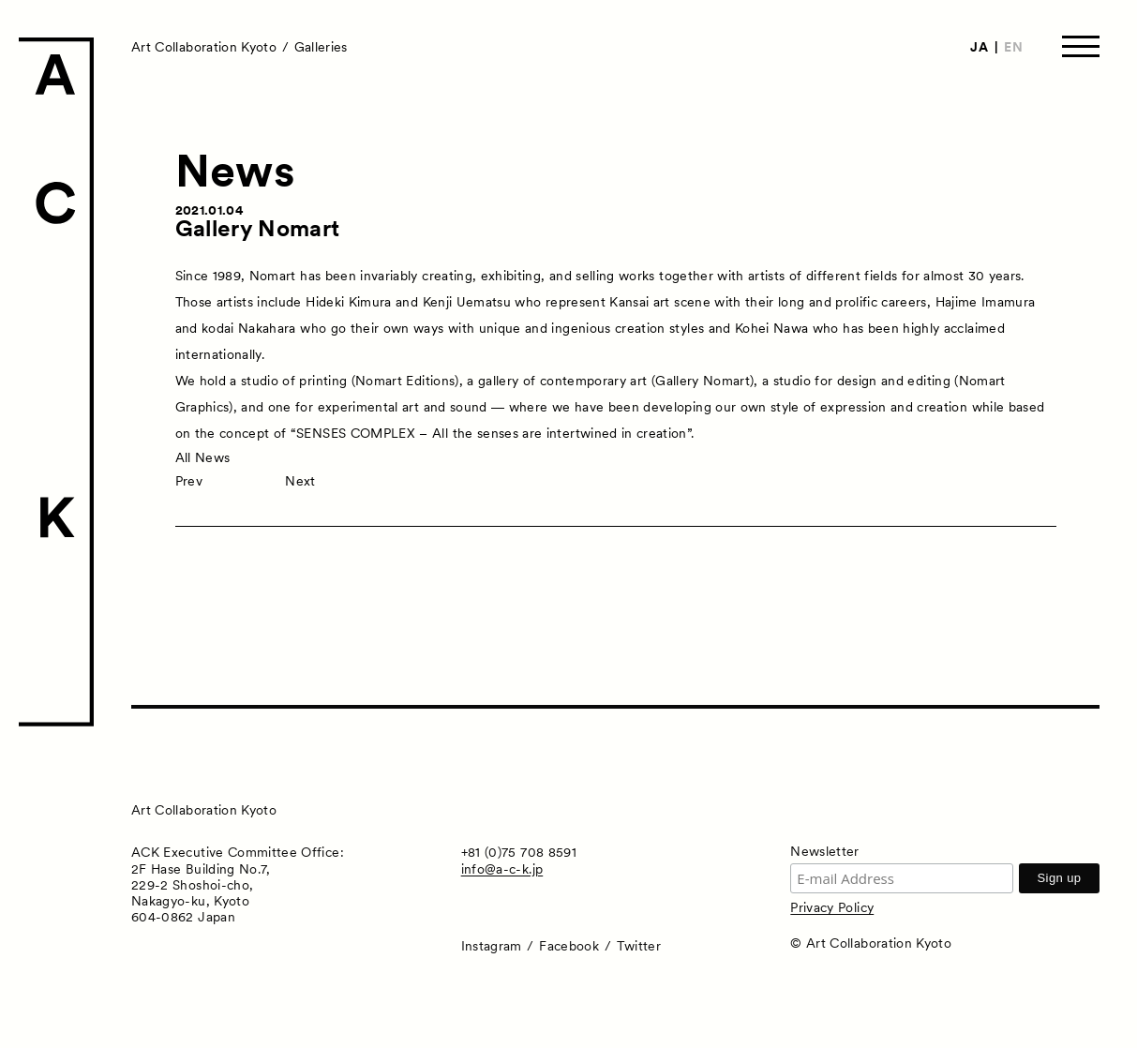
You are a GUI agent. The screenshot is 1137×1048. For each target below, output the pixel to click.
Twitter (639, 945)
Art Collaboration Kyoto (204, 46)
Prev (188, 480)
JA (979, 46)
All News (203, 457)
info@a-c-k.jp (502, 869)
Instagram (491, 945)
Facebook (569, 945)
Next (300, 480)
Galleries (321, 46)
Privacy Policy (832, 907)
